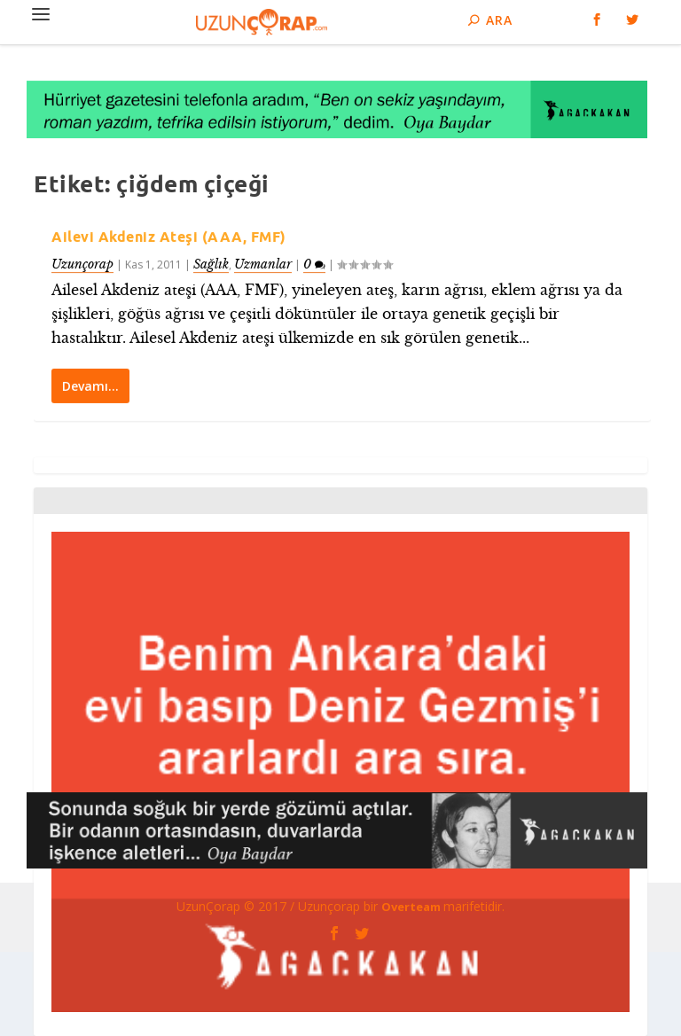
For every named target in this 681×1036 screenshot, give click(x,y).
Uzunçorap (82, 264)
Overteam (412, 907)
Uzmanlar (263, 264)
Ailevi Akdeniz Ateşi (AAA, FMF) (168, 237)
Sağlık (211, 264)
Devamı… (90, 385)
